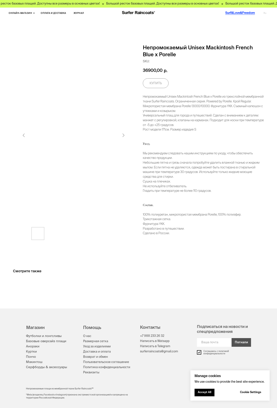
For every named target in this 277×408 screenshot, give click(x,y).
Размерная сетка (95, 341)
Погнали (241, 342)
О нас (87, 336)
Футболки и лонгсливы (44, 336)
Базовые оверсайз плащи (46, 341)
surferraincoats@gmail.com (159, 351)
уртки (32, 351)
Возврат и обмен (95, 356)
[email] (214, 342)
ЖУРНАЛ (79, 13)
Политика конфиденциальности (106, 367)
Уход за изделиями (97, 346)
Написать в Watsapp (154, 341)
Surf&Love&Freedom (240, 13)
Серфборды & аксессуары (46, 367)
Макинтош (34, 362)
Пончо (31, 356)
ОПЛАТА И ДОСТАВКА (53, 13)
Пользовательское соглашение (106, 362)
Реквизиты (91, 372)
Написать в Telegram (155, 346)
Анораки (32, 346)
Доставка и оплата (97, 351)
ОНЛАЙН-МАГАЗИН (20, 13)
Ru (265, 13)
